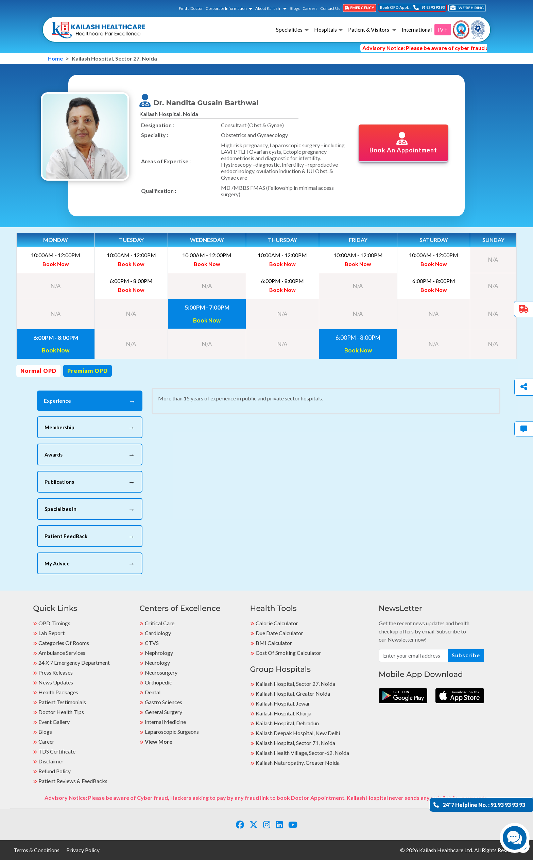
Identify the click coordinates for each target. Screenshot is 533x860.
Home (55, 58)
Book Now (55, 264)
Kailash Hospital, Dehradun (287, 723)
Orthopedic (158, 682)
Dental (152, 692)
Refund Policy (54, 771)
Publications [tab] (90, 482)
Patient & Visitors (369, 29)
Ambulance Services (61, 652)
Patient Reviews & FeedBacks (72, 781)
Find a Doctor (191, 8)
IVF (442, 29)
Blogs (295, 8)
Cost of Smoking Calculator (288, 652)
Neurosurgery (161, 672)
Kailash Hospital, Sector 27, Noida (295, 683)
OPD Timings (54, 623)
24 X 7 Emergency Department (74, 662)
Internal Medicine (165, 721)
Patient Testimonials (62, 702)
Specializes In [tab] (90, 509)
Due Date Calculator (279, 633)
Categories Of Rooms (63, 643)
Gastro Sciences (163, 702)
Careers (310, 8)
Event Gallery (54, 721)
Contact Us (330, 8)
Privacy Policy (83, 850)
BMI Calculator (274, 643)
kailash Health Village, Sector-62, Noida (302, 752)
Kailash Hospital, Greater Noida (293, 693)
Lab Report (51, 633)
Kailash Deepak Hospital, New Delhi (298, 733)
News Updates (55, 682)
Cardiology (158, 633)
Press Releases (55, 672)
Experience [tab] (90, 401)
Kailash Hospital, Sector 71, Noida (295, 743)
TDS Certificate (56, 751)
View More (158, 741)
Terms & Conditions (36, 850)
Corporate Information (226, 8)
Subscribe (466, 655)
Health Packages (58, 692)
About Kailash (268, 8)
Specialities (289, 29)
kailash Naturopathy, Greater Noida (298, 762)
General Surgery (163, 712)
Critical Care (159, 623)
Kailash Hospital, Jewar (283, 703)
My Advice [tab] (90, 563)
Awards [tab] (90, 454)
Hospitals (325, 29)
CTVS (152, 643)
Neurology (157, 662)
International (417, 29)
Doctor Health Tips (61, 712)
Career (46, 741)
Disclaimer (51, 761)
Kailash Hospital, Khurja (283, 713)
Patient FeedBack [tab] (90, 536)
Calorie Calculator (277, 623)
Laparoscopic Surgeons (172, 731)
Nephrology (159, 652)
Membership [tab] (90, 427)
